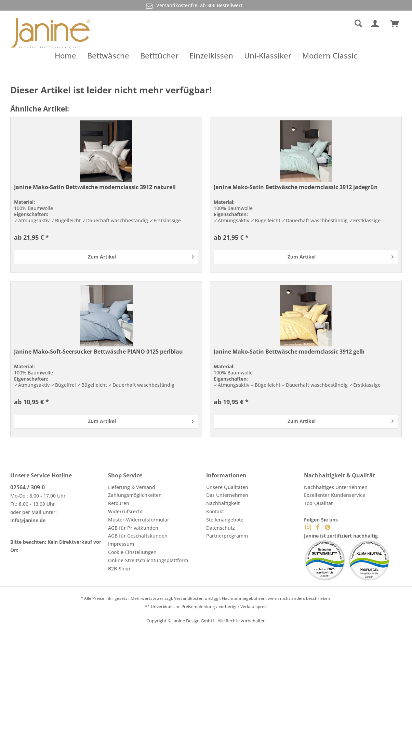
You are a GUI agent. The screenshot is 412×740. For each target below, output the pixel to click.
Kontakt (215, 511)
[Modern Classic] (329, 55)
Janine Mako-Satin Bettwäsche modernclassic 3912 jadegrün (296, 187)
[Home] (65, 55)
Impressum (121, 544)
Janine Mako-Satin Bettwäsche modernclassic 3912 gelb (289, 351)
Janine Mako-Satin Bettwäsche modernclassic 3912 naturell (95, 187)
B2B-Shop (119, 568)
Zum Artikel (141, 255)
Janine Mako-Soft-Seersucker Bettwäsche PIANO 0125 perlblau (98, 351)
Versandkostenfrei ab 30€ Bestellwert (193, 5)
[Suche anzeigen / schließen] (358, 23)
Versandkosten (189, 598)
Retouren (118, 503)
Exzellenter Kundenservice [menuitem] (334, 495)
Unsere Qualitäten (227, 487)
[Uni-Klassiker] (267, 55)
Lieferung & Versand (131, 487)
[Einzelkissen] (211, 55)
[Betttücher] (159, 55)
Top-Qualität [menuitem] (318, 503)
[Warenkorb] (397, 23)
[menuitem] (308, 23)
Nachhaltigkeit (223, 503)
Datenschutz (220, 528)
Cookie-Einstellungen (132, 552)
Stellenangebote (224, 519)
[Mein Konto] (376, 23)
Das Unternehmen (227, 495)
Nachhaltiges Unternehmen (336, 487)
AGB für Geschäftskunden (138, 535)
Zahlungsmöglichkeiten (135, 495)
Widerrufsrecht (125, 511)
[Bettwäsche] (108, 55)
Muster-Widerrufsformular (138, 519)
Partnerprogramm (227, 535)
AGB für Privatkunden (133, 528)
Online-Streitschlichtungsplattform (148, 560)
